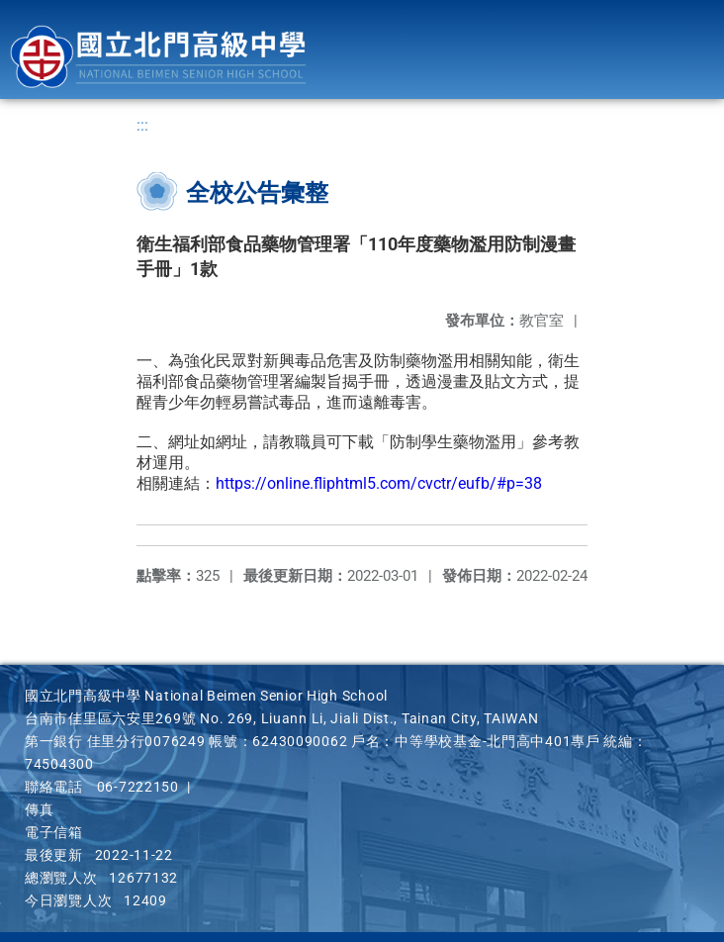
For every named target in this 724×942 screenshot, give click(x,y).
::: (142, 125)
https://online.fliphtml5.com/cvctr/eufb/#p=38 (379, 483)
